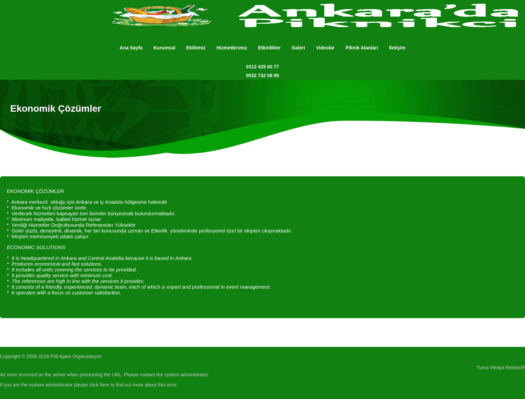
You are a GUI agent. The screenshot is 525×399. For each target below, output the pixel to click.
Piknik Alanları (362, 47)
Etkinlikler (269, 47)
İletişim (397, 47)
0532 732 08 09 (262, 75)
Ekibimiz (196, 47)
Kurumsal (165, 47)
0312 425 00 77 (262, 66)
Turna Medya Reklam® (500, 367)
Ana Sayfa (131, 47)
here (104, 384)
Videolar (325, 47)
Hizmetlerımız (231, 47)
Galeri (298, 47)
